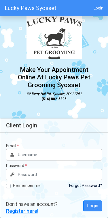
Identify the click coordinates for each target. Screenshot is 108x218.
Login (98, 8)
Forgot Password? (85, 185)
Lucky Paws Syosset (30, 8)
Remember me (27, 185)
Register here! (22, 211)
